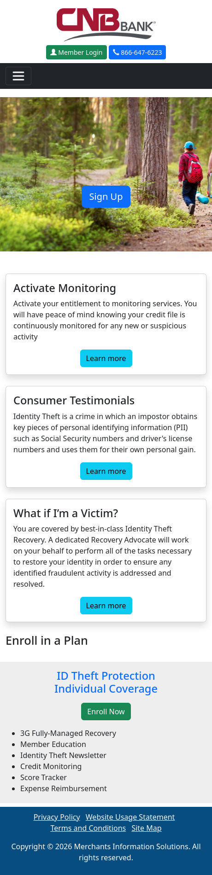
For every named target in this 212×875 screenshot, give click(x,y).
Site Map (146, 828)
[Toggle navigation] (18, 76)
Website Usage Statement (130, 817)
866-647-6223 (137, 52)
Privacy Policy (57, 817)
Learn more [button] (106, 358)
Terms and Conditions (88, 828)
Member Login (76, 52)
